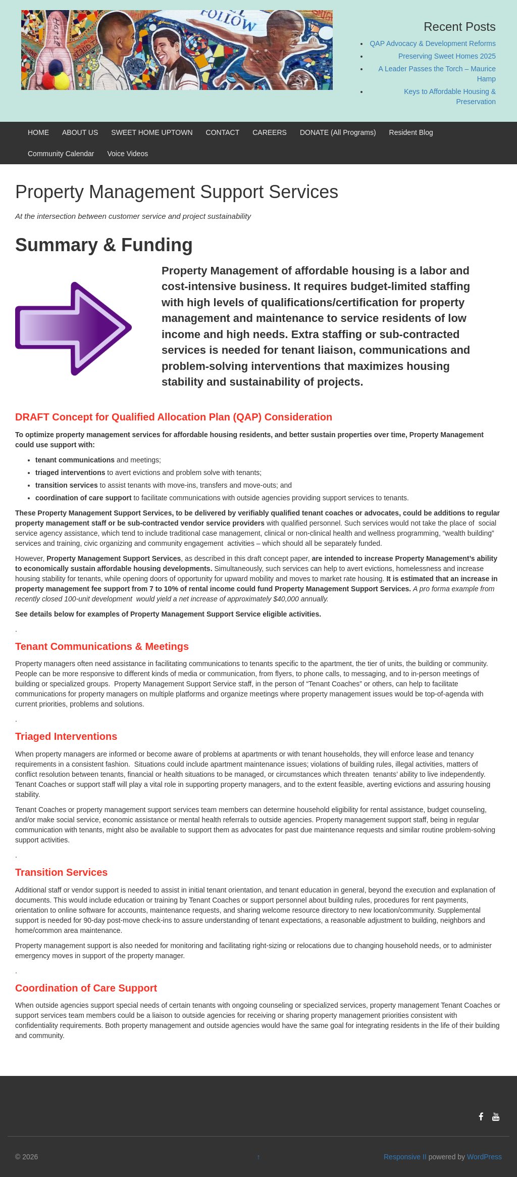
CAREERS (269, 132)
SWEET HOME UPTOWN (151, 132)
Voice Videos (128, 154)
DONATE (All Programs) (338, 132)
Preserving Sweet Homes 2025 (447, 56)
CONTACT (223, 132)
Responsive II (405, 1157)
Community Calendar (61, 154)
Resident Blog (411, 132)
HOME (38, 132)
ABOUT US (80, 132)
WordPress (484, 1157)
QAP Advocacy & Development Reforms (433, 43)
